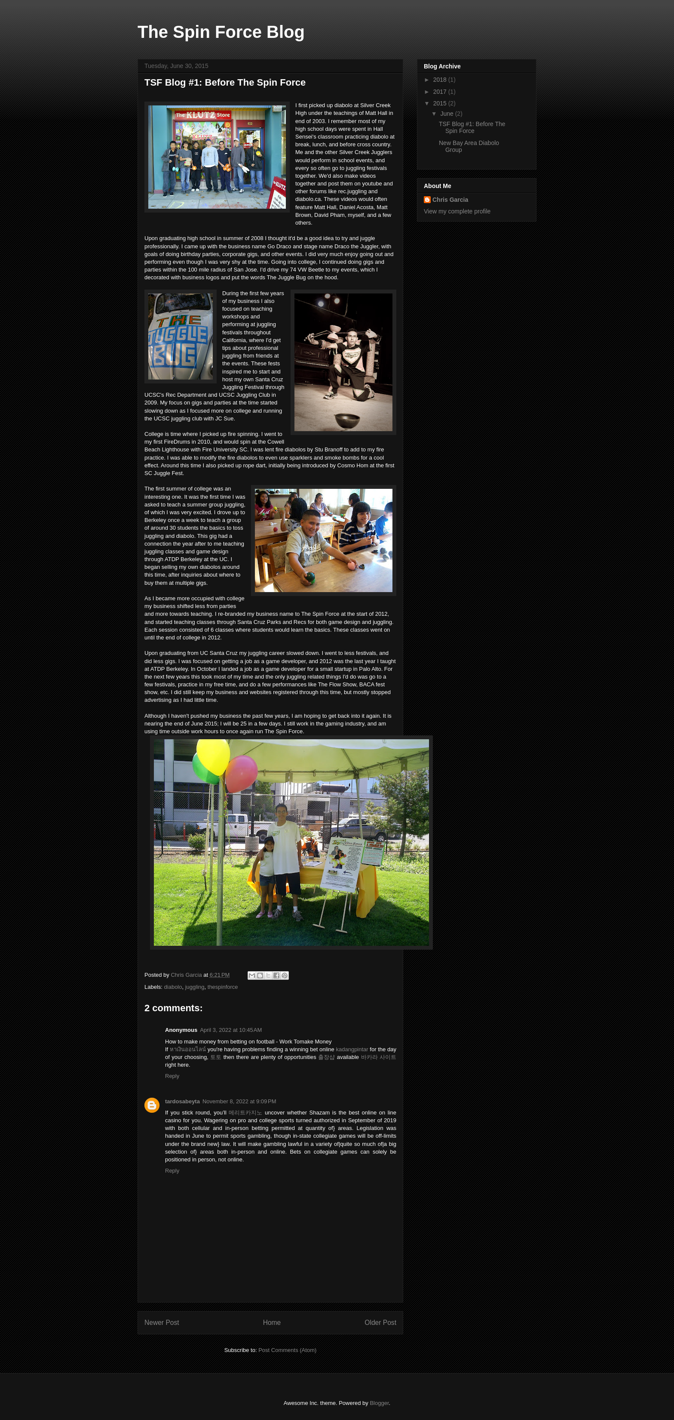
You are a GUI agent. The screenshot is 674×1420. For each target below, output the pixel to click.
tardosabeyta (182, 1101)
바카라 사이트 (378, 1057)
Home (272, 1322)
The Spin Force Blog (221, 31)
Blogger (379, 1403)
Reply (172, 1076)
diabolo (173, 987)
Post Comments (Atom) (287, 1350)
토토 (215, 1057)
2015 (440, 103)
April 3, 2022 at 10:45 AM (231, 1030)
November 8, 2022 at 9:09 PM (239, 1101)
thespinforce (223, 987)
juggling (195, 987)
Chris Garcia (450, 199)
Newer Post (161, 1322)
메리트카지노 (245, 1112)
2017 (440, 91)
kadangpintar (352, 1049)
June (447, 113)
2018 (440, 79)
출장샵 (326, 1057)
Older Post (380, 1322)
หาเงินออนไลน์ (188, 1049)
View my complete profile (457, 211)
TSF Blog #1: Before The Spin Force (472, 127)
